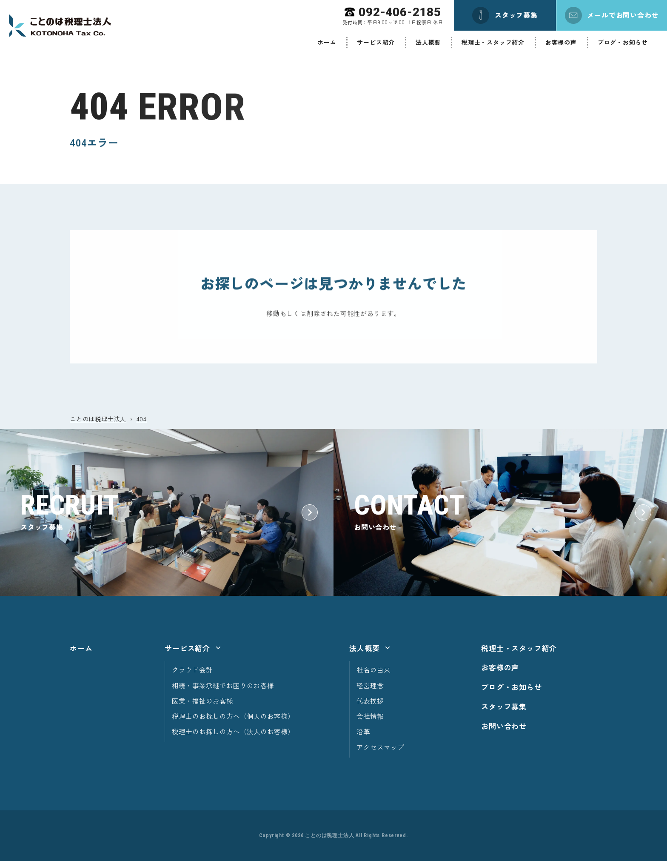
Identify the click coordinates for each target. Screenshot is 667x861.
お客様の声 (561, 42)
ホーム (326, 42)
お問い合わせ (504, 726)
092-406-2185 (400, 12)
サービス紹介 (376, 42)
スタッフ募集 (504, 706)
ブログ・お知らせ (623, 42)
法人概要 (428, 42)
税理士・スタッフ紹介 (493, 42)
